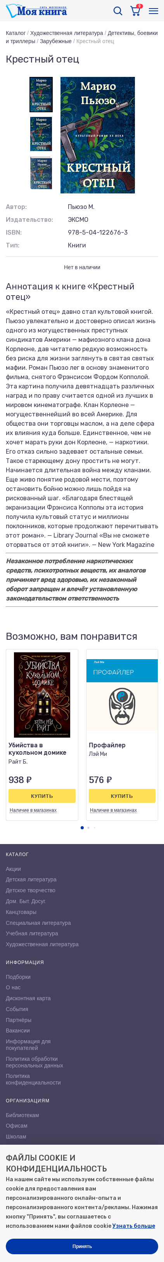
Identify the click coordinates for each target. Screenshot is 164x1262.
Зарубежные (56, 41)
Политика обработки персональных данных (34, 1062)
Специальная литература (38, 923)
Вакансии (18, 1030)
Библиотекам (22, 1115)
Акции (13, 869)
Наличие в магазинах (33, 810)
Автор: (16, 207)
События (17, 1009)
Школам (16, 1136)
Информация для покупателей (28, 1044)
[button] (82, 827)
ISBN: (14, 232)
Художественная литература (66, 33)
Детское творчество (30, 890)
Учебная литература (32, 933)
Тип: (12, 245)
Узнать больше (133, 1226)
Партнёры (18, 1020)
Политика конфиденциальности (33, 1079)
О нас (13, 987)
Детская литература (31, 879)
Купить (42, 796)
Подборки (18, 977)
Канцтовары (21, 912)
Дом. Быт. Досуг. (26, 901)
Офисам (17, 1126)
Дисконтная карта (28, 998)
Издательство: (29, 219)
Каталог (16, 33)
